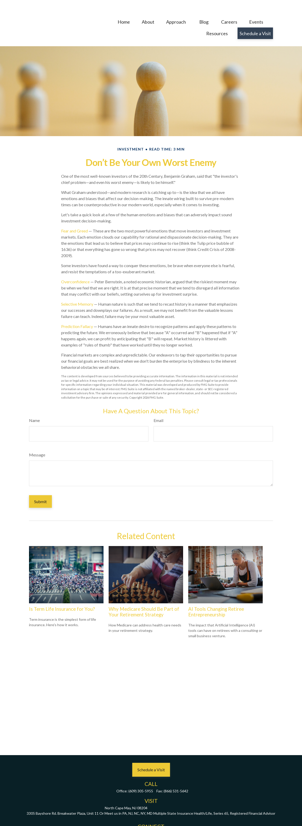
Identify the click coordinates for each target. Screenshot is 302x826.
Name (34, 404)
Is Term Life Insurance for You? (62, 593)
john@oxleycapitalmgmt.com (151, 818)
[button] (124, 9)
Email (158, 404)
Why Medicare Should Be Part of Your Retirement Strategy (144, 596)
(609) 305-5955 (140, 775)
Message (37, 439)
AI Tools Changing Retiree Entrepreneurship (216, 596)
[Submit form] (40, 486)
